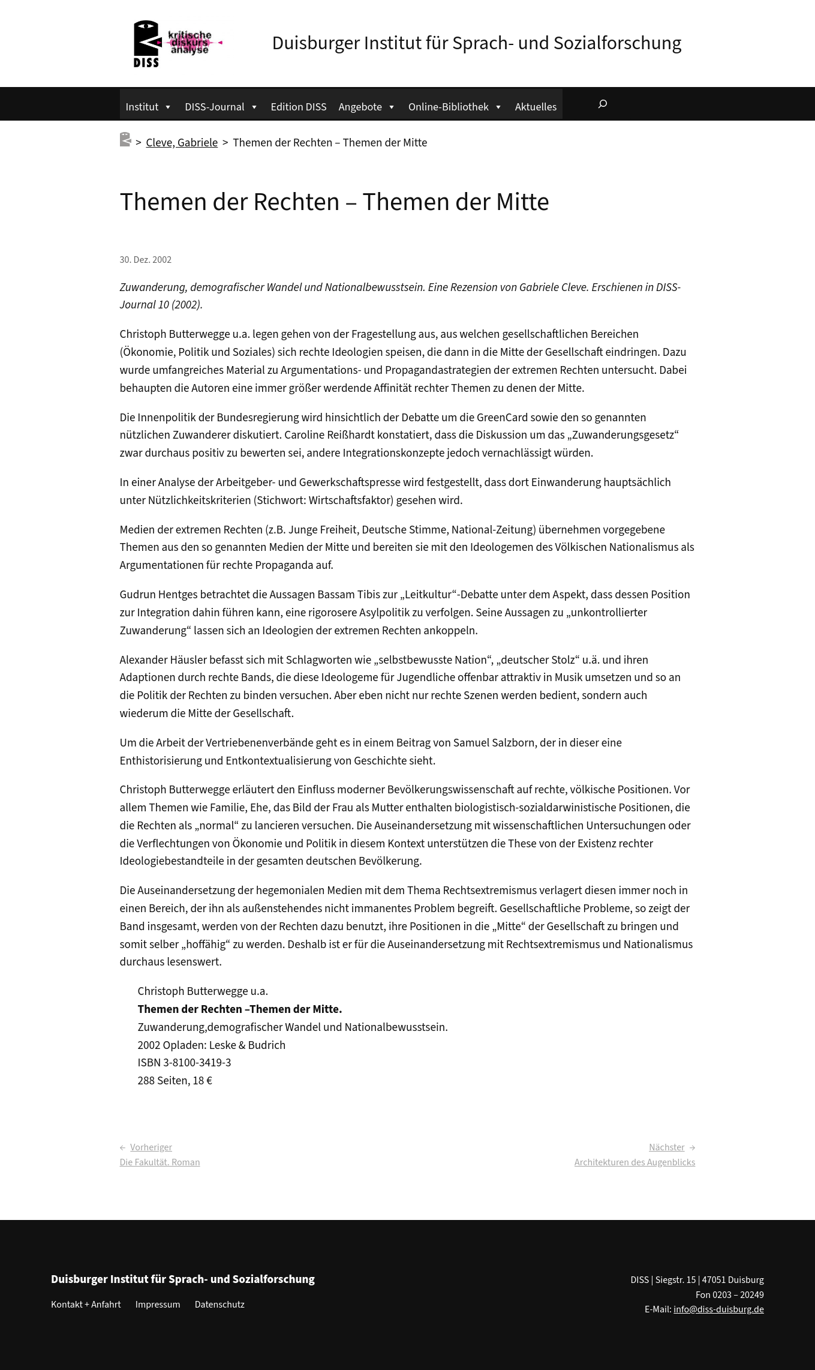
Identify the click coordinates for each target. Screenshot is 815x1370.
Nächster (666, 1147)
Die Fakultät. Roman (160, 1162)
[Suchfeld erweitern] (603, 104)
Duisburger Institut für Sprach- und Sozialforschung (477, 43)
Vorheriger (151, 1147)
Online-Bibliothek (455, 105)
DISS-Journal (221, 105)
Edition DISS (299, 107)
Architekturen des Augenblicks (635, 1162)
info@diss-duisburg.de (718, 1309)
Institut (149, 105)
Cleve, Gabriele (182, 142)
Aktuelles (536, 107)
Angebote (367, 105)
